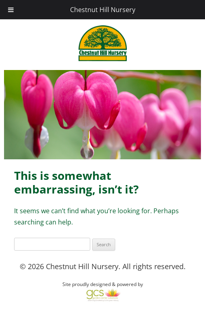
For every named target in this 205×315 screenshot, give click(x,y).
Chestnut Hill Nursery (102, 9)
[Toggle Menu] (11, 9)
